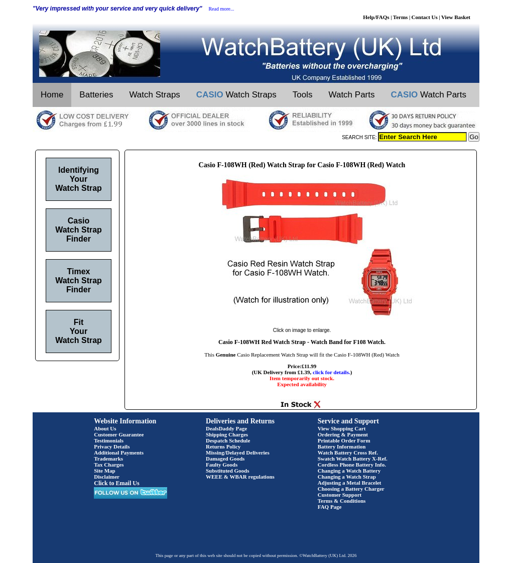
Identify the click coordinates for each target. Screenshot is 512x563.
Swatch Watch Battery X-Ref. (353, 459)
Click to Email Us (116, 483)
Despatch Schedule (228, 440)
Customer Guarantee (119, 434)
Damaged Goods (225, 459)
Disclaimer (106, 477)
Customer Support (340, 495)
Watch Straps (154, 94)
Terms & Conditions (342, 501)
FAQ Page (330, 507)
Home (52, 94)
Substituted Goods (227, 471)
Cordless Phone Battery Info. (352, 465)
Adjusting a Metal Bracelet (349, 483)
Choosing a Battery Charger (351, 489)
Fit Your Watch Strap (78, 331)
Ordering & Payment (343, 434)
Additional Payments (119, 452)
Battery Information (342, 446)
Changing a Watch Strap (347, 477)
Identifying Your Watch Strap (78, 179)
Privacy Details (112, 446)
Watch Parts (352, 94)
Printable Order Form (344, 440)
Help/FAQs (376, 17)
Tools (303, 94)
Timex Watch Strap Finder (78, 280)
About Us (105, 428)
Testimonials (108, 440)
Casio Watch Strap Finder (78, 229)
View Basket (455, 17)
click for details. (331, 372)
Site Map (104, 471)
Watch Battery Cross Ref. (348, 452)
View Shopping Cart (342, 428)
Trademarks (108, 459)
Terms (400, 17)
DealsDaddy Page (226, 428)
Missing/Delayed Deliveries (238, 452)
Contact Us (425, 17)
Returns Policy (223, 446)
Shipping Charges (227, 434)
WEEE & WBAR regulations (240, 477)
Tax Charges (108, 465)
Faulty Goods (221, 465)
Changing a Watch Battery (349, 471)
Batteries (96, 94)
